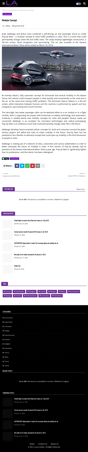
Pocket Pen (17, 266)
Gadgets (32, 291)
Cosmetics (45, 296)
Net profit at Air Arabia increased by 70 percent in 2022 (30, 255)
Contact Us (42, 444)
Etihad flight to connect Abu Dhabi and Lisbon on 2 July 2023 (31, 221)
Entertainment (31, 296)
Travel (43, 291)
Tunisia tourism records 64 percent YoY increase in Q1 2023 (31, 232)
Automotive (13, 10)
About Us (54, 444)
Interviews (57, 296)
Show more (81, 189)
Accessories (74, 291)
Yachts (18, 296)
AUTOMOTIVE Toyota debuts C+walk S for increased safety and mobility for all (36, 243)
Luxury (8, 291)
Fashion (53, 291)
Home (4, 10)
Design (8, 296)
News (63, 291)
